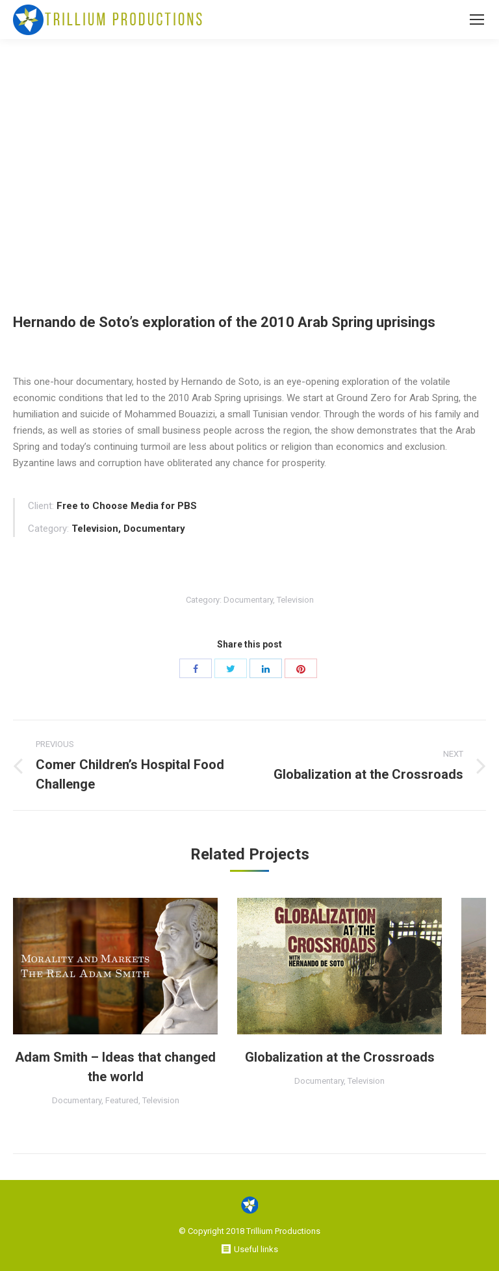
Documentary (248, 600)
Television (295, 600)
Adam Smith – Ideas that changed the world (115, 1066)
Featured (121, 1100)
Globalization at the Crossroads (340, 1057)
